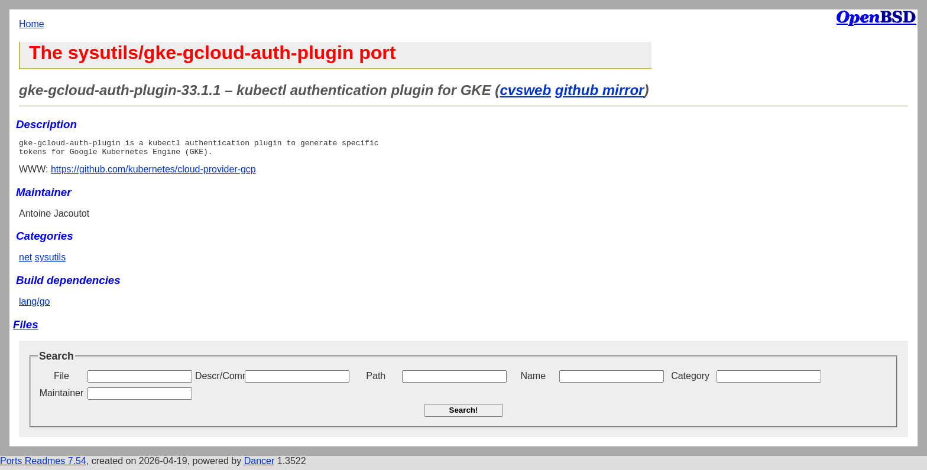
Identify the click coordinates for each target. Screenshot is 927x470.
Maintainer (62, 396)
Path (375, 379)
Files (25, 328)
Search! (463, 413)
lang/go (34, 305)
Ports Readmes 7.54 (43, 464)
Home (31, 24)
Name (533, 379)
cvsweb (525, 90)
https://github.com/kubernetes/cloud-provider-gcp (153, 173)
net (25, 261)
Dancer (259, 464)
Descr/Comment (218, 379)
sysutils (50, 261)
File (61, 379)
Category (690, 379)
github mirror (599, 90)
